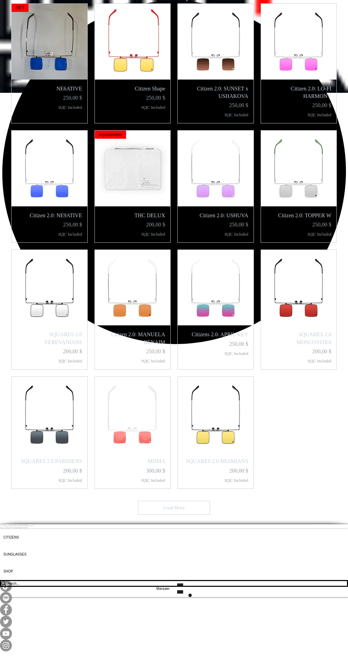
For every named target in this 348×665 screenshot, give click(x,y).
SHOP (8, 571)
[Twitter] (174, 622)
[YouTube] (174, 634)
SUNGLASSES (15, 554)
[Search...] (169, 583)
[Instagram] (174, 645)
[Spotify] (174, 598)
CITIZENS (11, 537)
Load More (174, 507)
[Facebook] (174, 610)
